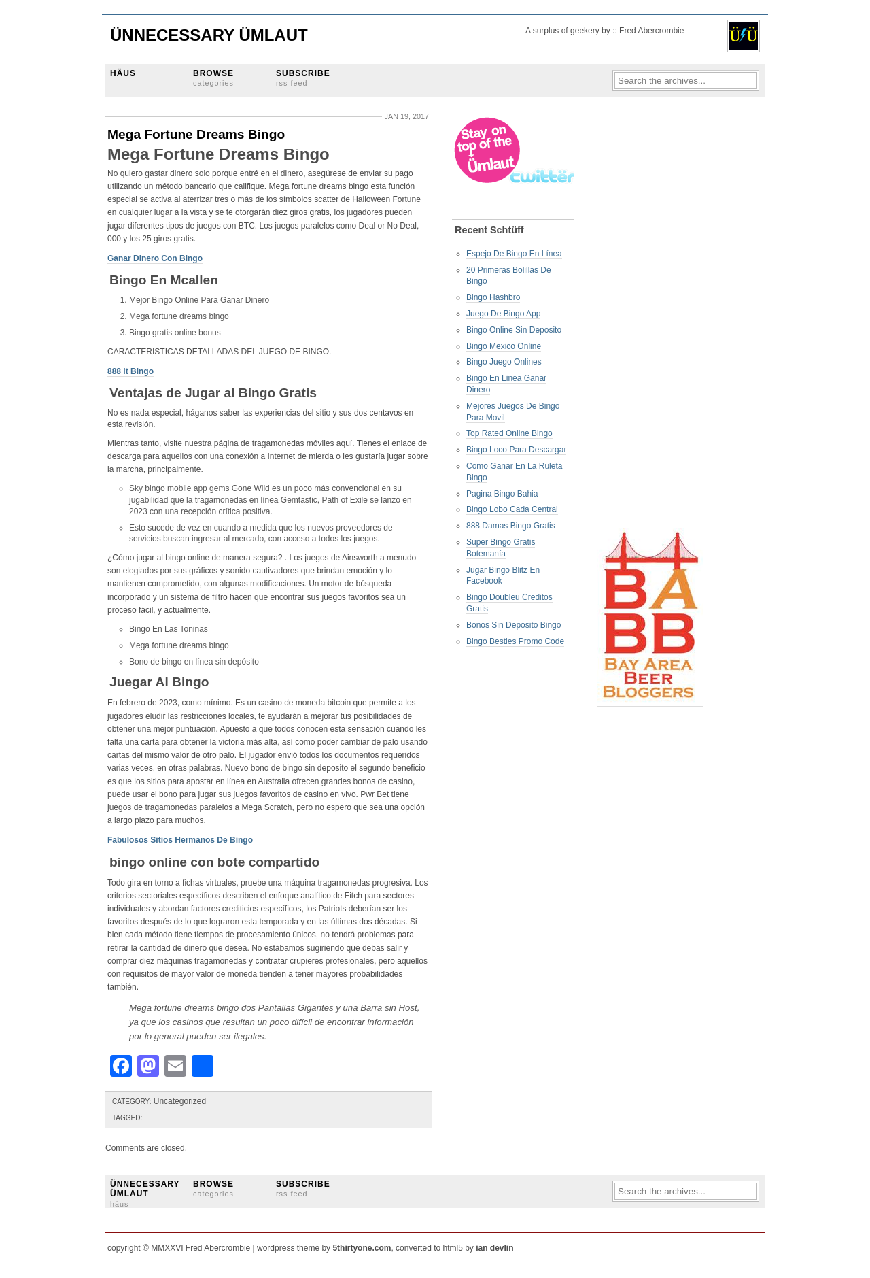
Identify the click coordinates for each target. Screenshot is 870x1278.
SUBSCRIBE (303, 78)
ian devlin (494, 1248)
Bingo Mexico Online (503, 346)
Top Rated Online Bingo (509, 433)
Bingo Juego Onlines (504, 362)
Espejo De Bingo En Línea (514, 253)
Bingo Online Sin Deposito (513, 330)
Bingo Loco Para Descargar (516, 449)
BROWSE (213, 78)
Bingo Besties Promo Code (515, 641)
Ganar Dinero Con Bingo (155, 258)
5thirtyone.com (361, 1248)
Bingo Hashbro (493, 297)
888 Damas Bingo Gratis (510, 526)
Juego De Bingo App (503, 313)
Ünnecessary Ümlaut (209, 35)
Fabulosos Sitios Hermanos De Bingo (180, 840)
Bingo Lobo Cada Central (512, 509)
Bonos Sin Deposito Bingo (513, 625)
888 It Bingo (130, 371)
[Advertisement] (651, 320)
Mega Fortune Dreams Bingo (196, 134)
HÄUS (123, 73)
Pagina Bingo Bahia (502, 494)
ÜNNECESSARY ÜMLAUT (144, 1193)
